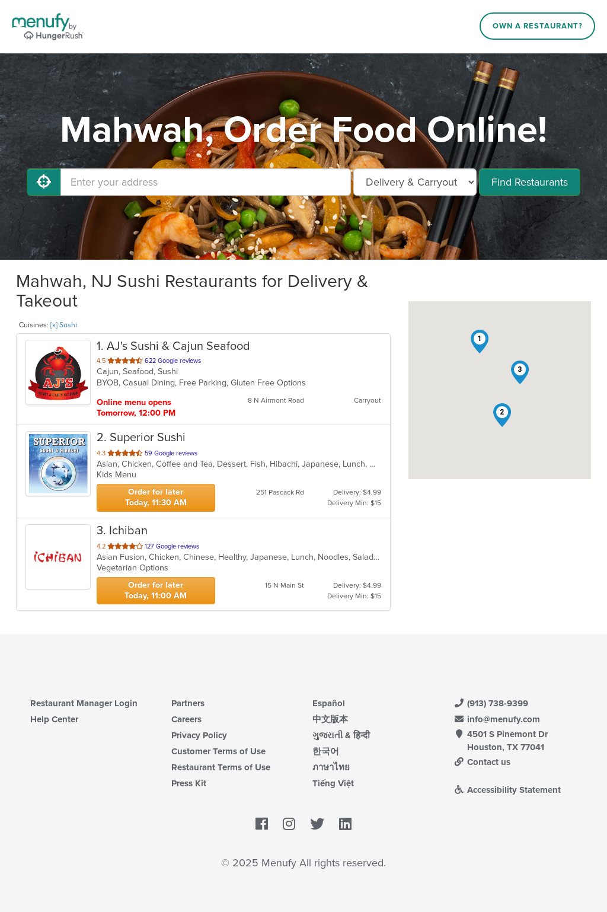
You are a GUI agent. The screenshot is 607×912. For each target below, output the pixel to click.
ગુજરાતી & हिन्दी (341, 735)
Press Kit (188, 783)
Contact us (481, 762)
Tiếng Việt (333, 783)
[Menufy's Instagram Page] (289, 824)
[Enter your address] (205, 182)
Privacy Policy (199, 735)
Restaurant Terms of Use (220, 767)
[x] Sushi (63, 325)
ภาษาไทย (331, 767)
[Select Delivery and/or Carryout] (415, 182)
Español (328, 703)
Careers (186, 719)
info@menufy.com (496, 719)
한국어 (325, 751)
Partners (188, 703)
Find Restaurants (529, 182)
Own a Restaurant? (538, 26)
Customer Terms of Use (218, 751)
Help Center (54, 719)
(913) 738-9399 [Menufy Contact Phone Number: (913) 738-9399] (490, 703)
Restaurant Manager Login (84, 703)
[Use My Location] (44, 182)
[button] (479, 341)
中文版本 (330, 719)
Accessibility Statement (507, 790)
